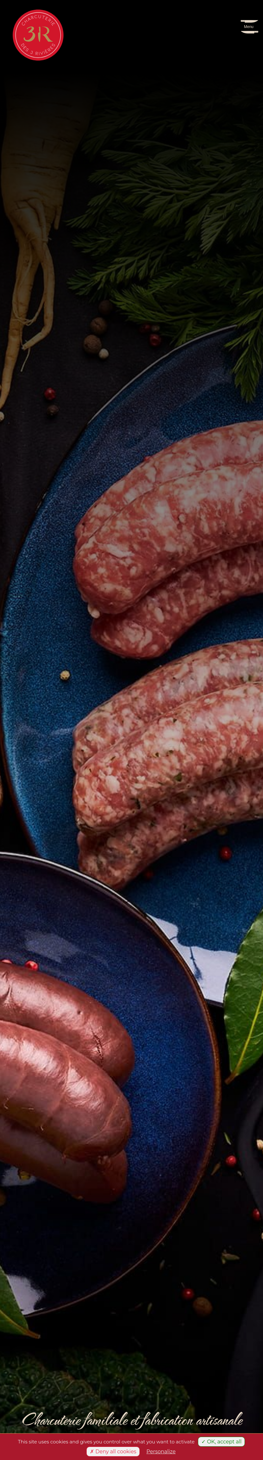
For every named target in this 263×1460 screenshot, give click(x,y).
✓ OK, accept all (221, 1442)
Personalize (161, 1452)
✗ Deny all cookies (113, 1452)
